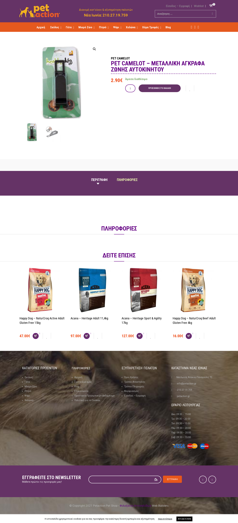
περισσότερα (165, 519)
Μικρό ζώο (31, 386)
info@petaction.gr (186, 383)
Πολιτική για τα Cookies (87, 400)
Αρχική (78, 377)
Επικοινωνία (81, 391)
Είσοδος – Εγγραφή (178, 6)
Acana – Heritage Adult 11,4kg (91, 318)
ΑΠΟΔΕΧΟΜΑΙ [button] (184, 519)
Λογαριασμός (131, 391)
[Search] (212, 13)
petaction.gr (183, 396)
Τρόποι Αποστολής (134, 382)
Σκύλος (29, 377)
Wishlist (199, 6)
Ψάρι (27, 395)
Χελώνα (29, 400)
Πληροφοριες (127, 180)
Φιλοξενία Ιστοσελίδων (135, 505)
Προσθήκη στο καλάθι (160, 88)
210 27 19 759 (184, 390)
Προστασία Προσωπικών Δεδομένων (94, 395)
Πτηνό (28, 391)
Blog (76, 386)
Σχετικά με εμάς (83, 382)
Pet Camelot (124, 58)
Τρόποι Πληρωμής (134, 386)
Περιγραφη (99, 180)
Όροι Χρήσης (131, 377)
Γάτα (27, 382)
